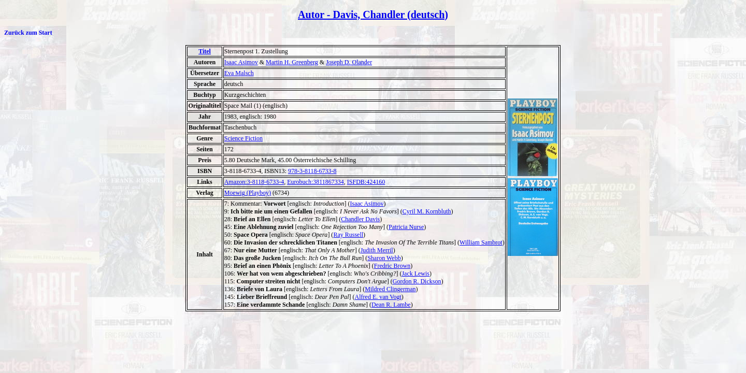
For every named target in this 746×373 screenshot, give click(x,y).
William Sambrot (481, 242)
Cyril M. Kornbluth (427, 211)
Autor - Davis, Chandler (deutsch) (373, 14)
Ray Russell (348, 234)
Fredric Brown (392, 265)
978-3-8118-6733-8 (312, 171)
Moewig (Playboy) (247, 192)
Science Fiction (243, 138)
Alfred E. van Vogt (378, 296)
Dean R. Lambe (391, 304)
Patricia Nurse (406, 227)
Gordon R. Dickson (417, 281)
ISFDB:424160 (366, 181)
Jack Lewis (415, 273)
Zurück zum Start (28, 32)
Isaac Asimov (241, 62)
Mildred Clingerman (390, 289)
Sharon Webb (383, 258)
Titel (204, 51)
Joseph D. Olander (349, 62)
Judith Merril (377, 250)
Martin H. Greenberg (292, 62)
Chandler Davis (360, 219)
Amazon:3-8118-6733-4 (254, 181)
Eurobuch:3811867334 (315, 181)
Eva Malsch (239, 73)
